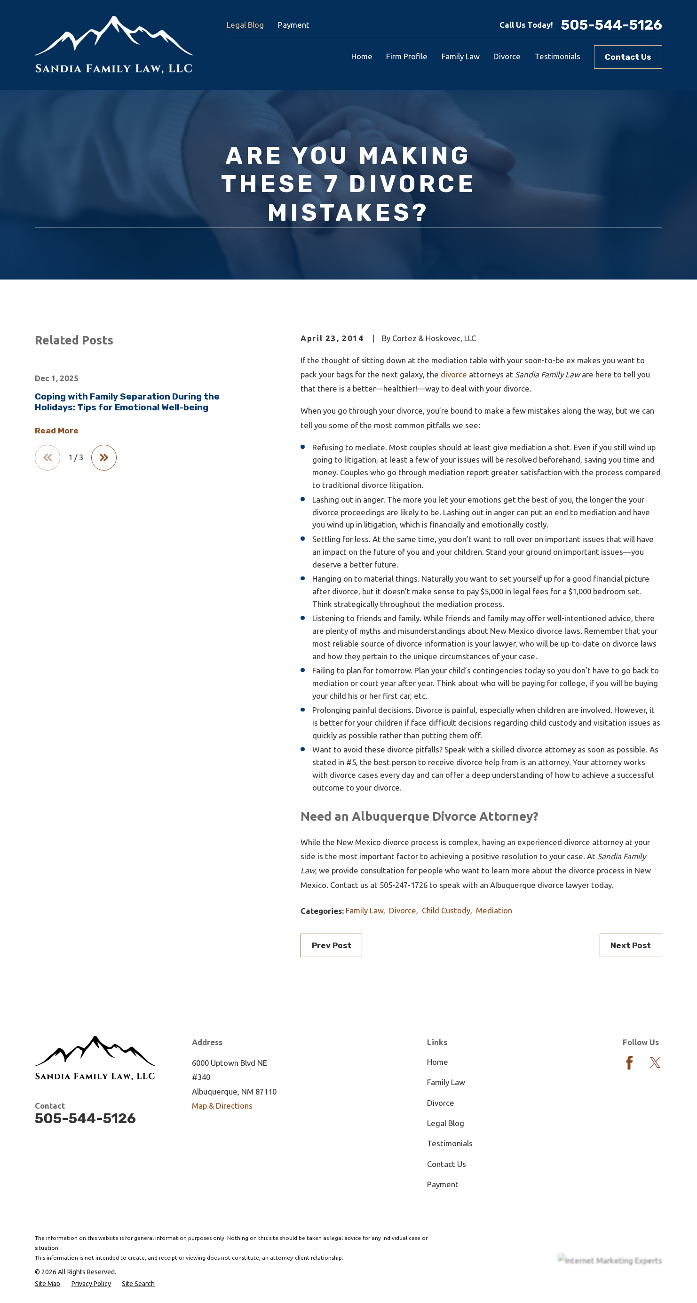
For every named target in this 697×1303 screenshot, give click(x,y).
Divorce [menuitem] (507, 56)
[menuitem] (47, 1284)
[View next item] (104, 457)
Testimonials (450, 1143)
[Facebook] (629, 1063)
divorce (454, 374)
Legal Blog (245, 24)
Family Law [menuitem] (461, 56)
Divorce (402, 910)
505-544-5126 (611, 25)
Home (437, 1061)
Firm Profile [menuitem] (407, 56)
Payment (293, 24)
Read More (57, 430)
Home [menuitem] (361, 56)
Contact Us (628, 57)
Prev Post (331, 945)
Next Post (630, 945)
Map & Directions (222, 1105)
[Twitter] (655, 1063)
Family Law (364, 910)
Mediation (494, 910)
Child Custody (446, 910)
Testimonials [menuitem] (557, 56)
